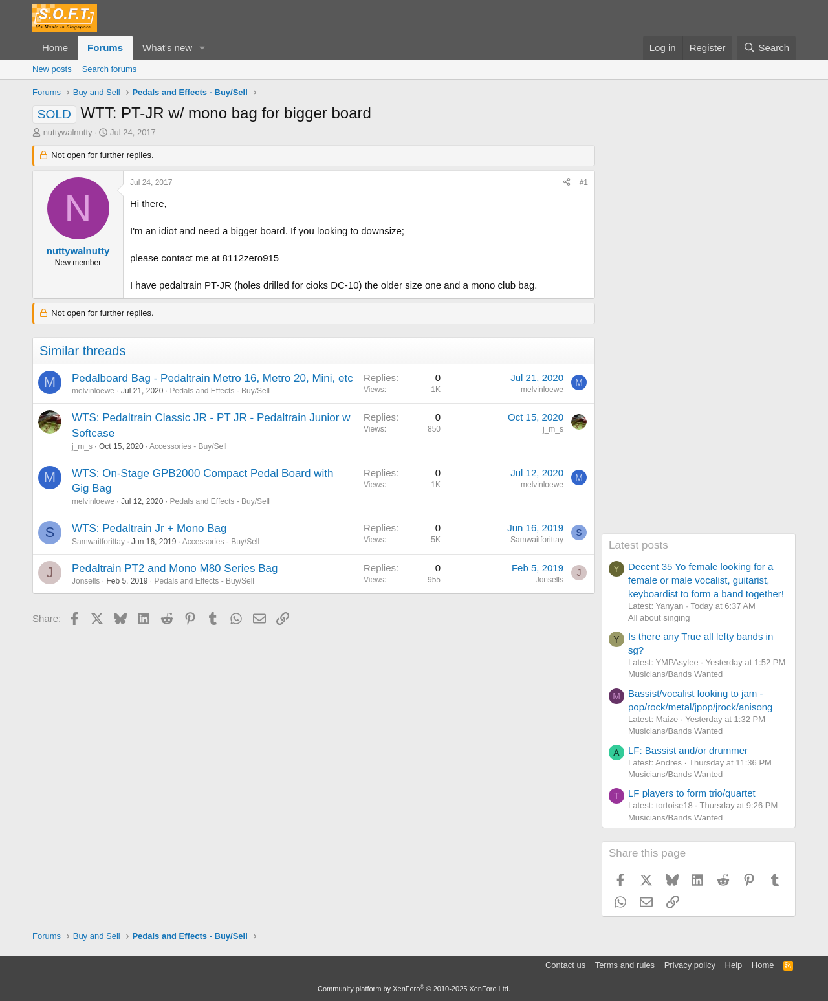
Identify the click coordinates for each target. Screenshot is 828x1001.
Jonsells (86, 581)
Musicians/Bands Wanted (675, 674)
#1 (584, 182)
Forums (105, 47)
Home (55, 47)
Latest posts (638, 545)
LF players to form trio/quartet (692, 792)
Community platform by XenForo (414, 989)
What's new (167, 47)
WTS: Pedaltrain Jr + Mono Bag (149, 528)
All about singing (659, 617)
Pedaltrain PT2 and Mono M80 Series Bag (175, 568)
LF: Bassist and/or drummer (688, 750)
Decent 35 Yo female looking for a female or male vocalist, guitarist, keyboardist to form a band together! (706, 580)
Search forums (109, 69)
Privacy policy (689, 965)
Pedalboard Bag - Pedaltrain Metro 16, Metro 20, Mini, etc (212, 378)
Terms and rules (625, 965)
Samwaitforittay (98, 541)
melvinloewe (93, 390)
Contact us (565, 965)
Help (734, 965)
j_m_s (82, 446)
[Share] (566, 182)
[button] (202, 48)
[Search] (766, 48)
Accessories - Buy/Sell (187, 446)
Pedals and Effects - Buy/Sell (219, 390)
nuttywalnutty (68, 132)
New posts (52, 69)
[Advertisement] (699, 339)
